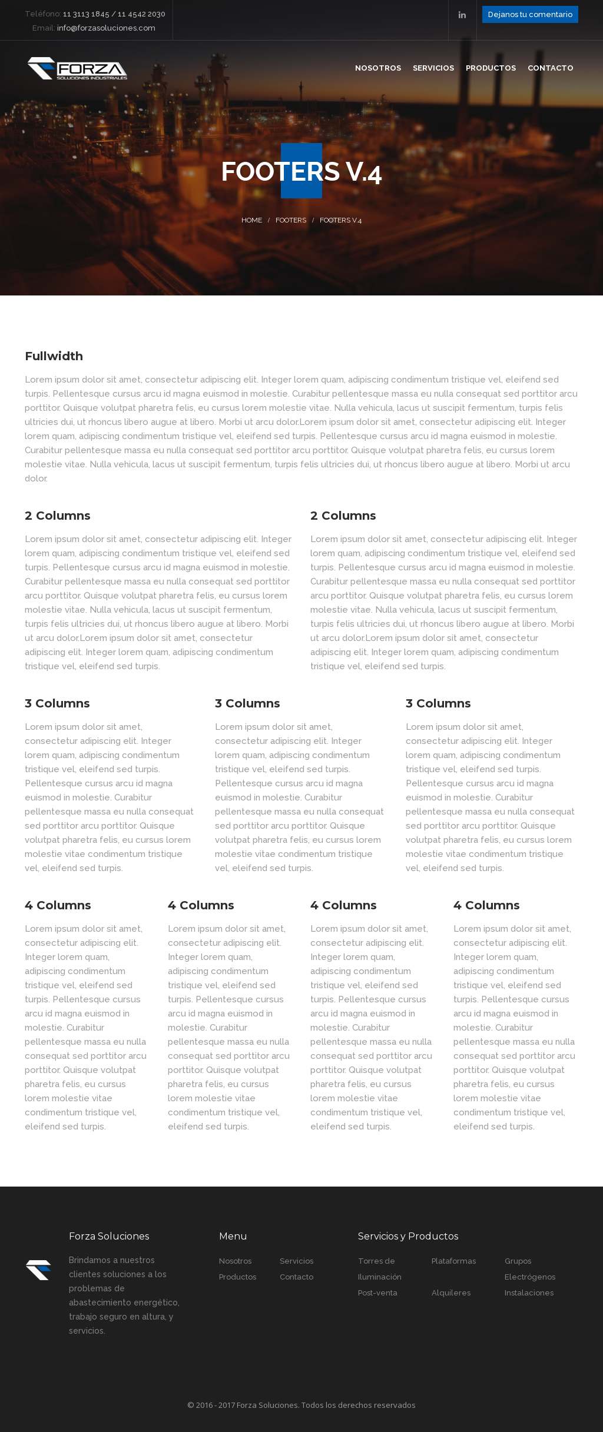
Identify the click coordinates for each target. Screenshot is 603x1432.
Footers (291, 220)
